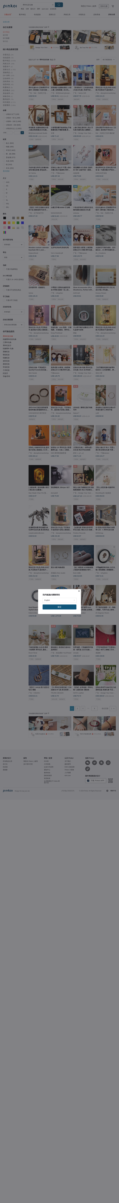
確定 (59, 607)
